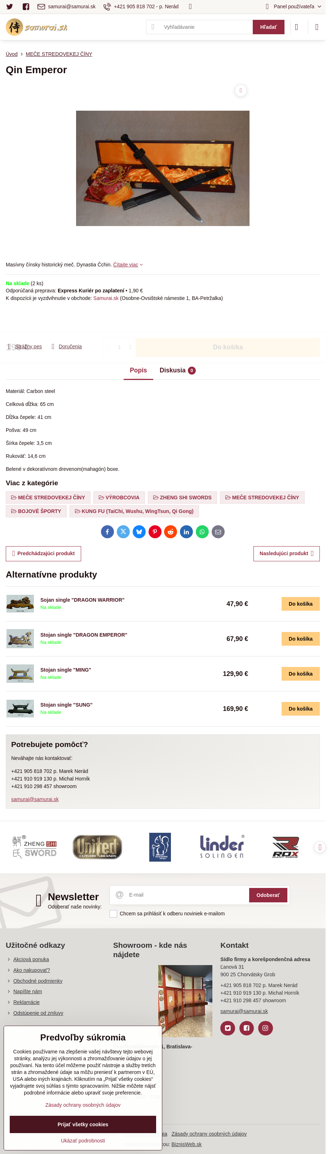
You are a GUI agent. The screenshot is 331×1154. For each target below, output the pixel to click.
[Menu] (317, 27)
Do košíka (228, 322)
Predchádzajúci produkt (43, 553)
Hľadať (268, 27)
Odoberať (268, 895)
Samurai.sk (106, 298)
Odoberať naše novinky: (75, 907)
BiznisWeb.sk (187, 1144)
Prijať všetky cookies (83, 1124)
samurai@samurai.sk (35, 799)
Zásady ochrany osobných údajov (209, 1134)
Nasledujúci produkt (286, 553)
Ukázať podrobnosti (83, 1141)
